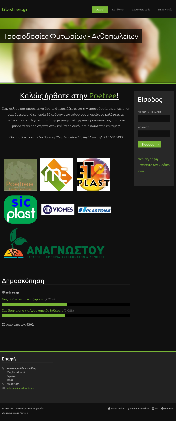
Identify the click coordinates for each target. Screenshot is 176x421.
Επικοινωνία (165, 9)
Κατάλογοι (118, 9)
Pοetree (103, 95)
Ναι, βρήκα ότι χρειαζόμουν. (23, 299)
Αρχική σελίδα (117, 408)
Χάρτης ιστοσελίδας (139, 408)
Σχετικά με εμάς (141, 9)
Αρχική (100, 9)
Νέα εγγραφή (148, 159)
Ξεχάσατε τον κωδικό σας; (154, 167)
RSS (156, 408)
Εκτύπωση (169, 408)
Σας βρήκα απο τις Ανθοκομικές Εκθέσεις (33, 310)
